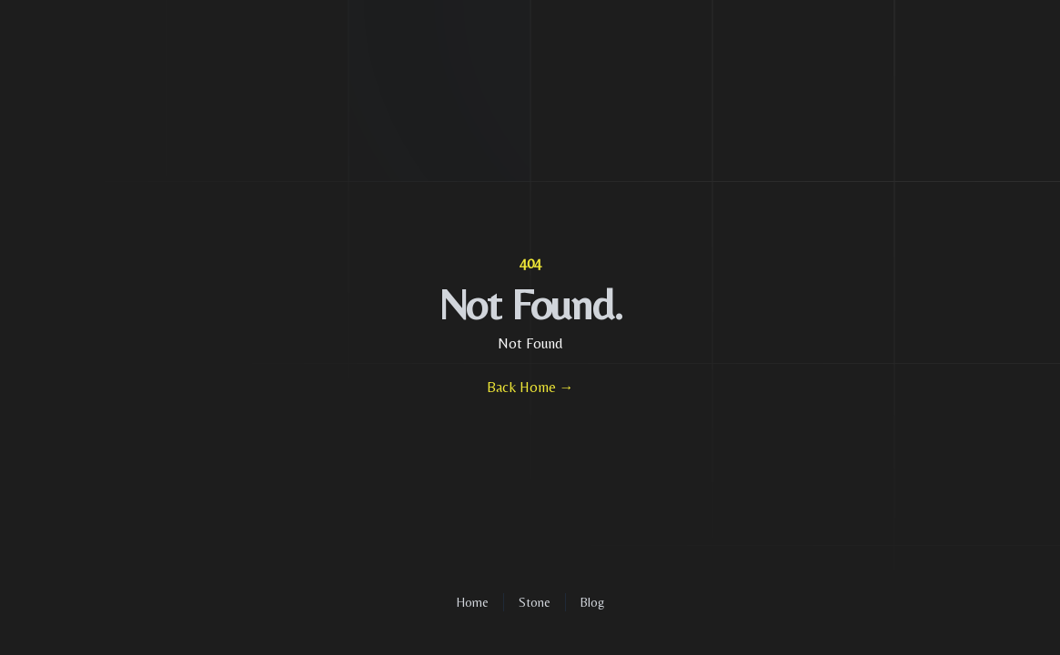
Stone (534, 602)
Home (473, 602)
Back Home (530, 387)
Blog (592, 602)
